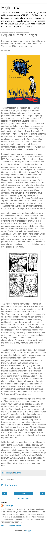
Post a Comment (10, 485)
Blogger (28, 530)
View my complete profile (11, 525)
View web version (24, 498)
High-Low (10, 7)
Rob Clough (8, 506)
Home (23, 494)
